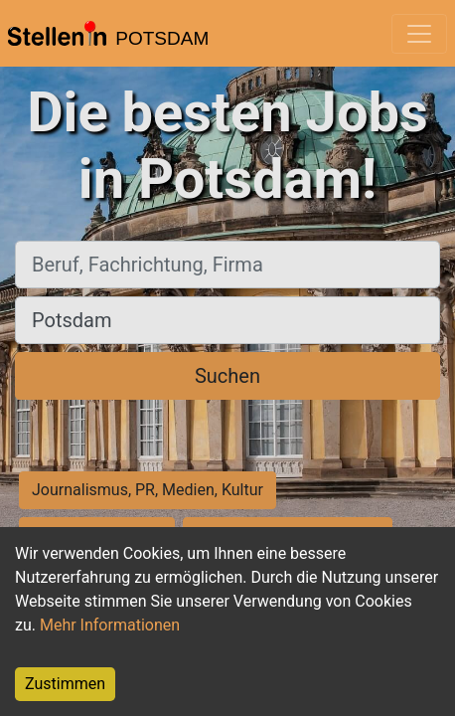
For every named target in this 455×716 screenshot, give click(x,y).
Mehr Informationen (110, 625)
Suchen (227, 376)
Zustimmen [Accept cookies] (65, 683)
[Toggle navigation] (419, 34)
